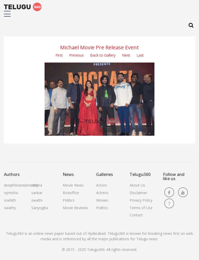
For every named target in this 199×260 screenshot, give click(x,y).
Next (126, 55)
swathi (36, 200)
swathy (10, 207)
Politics (69, 200)
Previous (76, 55)
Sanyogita (39, 207)
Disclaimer (138, 192)
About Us (137, 185)
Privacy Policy (141, 200)
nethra (36, 185)
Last (140, 55)
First (59, 55)
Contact (136, 215)
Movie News (73, 185)
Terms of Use (141, 207)
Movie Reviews (75, 207)
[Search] (191, 25)
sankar (36, 192)
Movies (102, 200)
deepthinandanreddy (21, 185)
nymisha (11, 192)
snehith (10, 200)
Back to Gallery (103, 55)
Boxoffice (71, 192)
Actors (101, 185)
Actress (102, 192)
